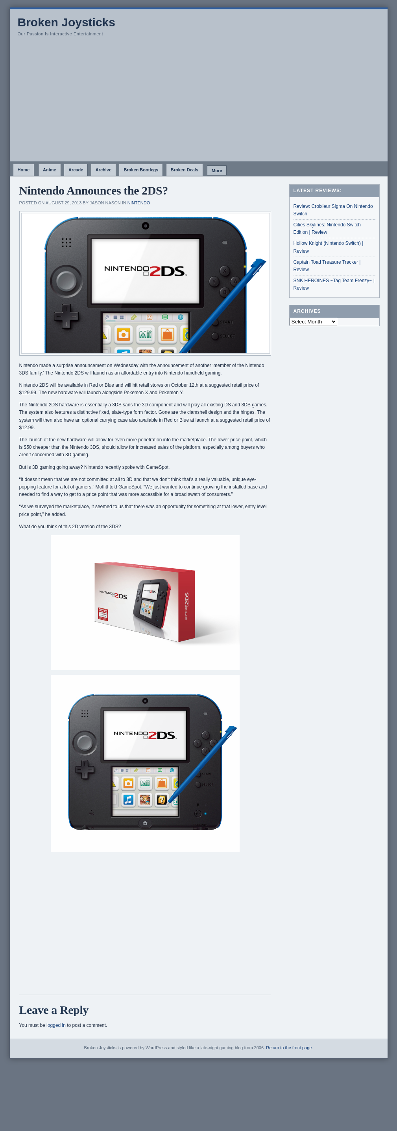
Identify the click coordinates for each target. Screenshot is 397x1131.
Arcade (75, 169)
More (217, 170)
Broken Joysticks (66, 22)
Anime (49, 169)
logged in (56, 1025)
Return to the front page (289, 1047)
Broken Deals (184, 169)
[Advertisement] (199, 102)
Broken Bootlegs (141, 169)
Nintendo (138, 202)
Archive (103, 169)
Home (24, 169)
